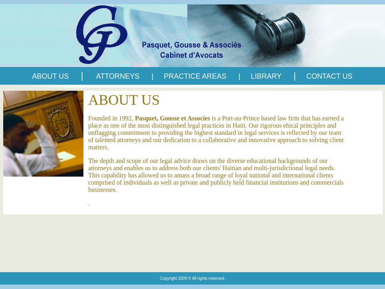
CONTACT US (329, 76)
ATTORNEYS (117, 76)
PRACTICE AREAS (196, 76)
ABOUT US (50, 76)
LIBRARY (266, 76)
